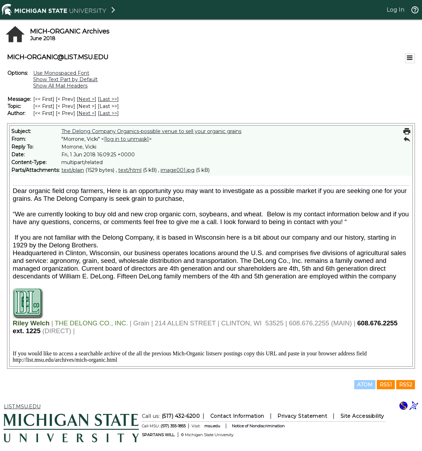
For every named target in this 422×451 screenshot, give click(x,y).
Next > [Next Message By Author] (86, 113)
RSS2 (405, 384)
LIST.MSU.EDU (22, 406)
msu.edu (212, 425)
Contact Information (237, 416)
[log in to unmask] (126, 139)
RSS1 (386, 384)
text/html (129, 170)
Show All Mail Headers (60, 86)
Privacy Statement (302, 416)
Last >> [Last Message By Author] (108, 113)
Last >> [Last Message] (108, 99)
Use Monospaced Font (61, 73)
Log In (395, 9)
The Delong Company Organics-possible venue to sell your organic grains (151, 131)
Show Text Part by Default (65, 79)
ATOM (365, 384)
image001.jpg (177, 170)
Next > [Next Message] (86, 99)
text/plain (72, 170)
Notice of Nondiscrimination (258, 425)
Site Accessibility (362, 416)
